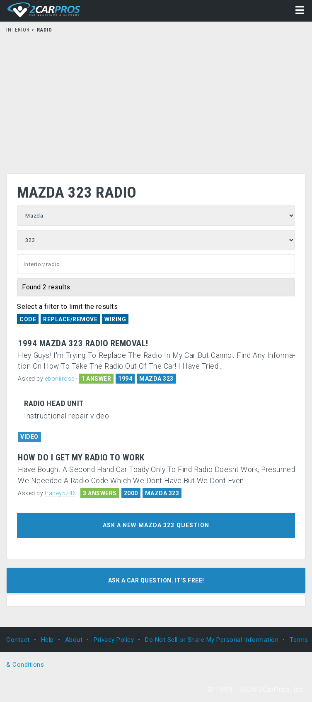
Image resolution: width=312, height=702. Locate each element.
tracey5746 (60, 493)
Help (47, 639)
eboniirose (60, 378)
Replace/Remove (70, 319)
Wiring (115, 319)
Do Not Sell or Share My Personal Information (211, 639)
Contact (18, 639)
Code (27, 319)
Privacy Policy (114, 639)
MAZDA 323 (156, 378)
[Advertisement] (156, 101)
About (74, 639)
